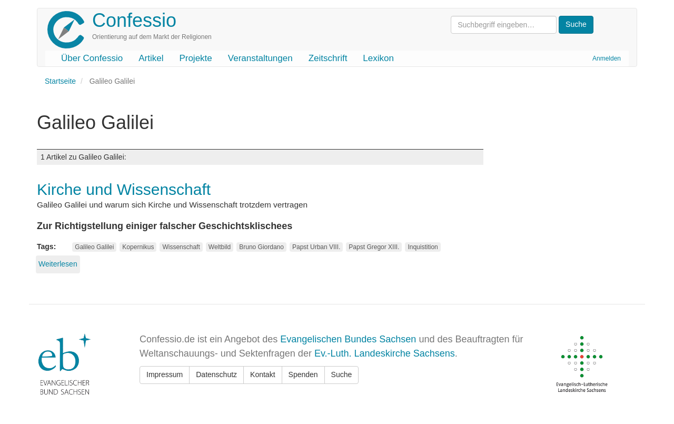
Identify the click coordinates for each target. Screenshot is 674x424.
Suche (341, 374)
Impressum (164, 374)
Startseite (60, 81)
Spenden (303, 374)
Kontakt (262, 374)
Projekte (195, 58)
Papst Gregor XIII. (374, 247)
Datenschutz (216, 374)
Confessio (134, 20)
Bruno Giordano (261, 247)
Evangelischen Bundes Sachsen (348, 339)
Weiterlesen (57, 264)
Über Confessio (92, 58)
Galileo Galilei (94, 247)
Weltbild (220, 247)
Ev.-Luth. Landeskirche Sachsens (384, 353)
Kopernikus (138, 247)
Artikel (150, 58)
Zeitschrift (328, 58)
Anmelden (606, 58)
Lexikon (378, 58)
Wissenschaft (181, 247)
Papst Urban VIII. (316, 247)
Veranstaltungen (260, 58)
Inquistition (423, 247)
